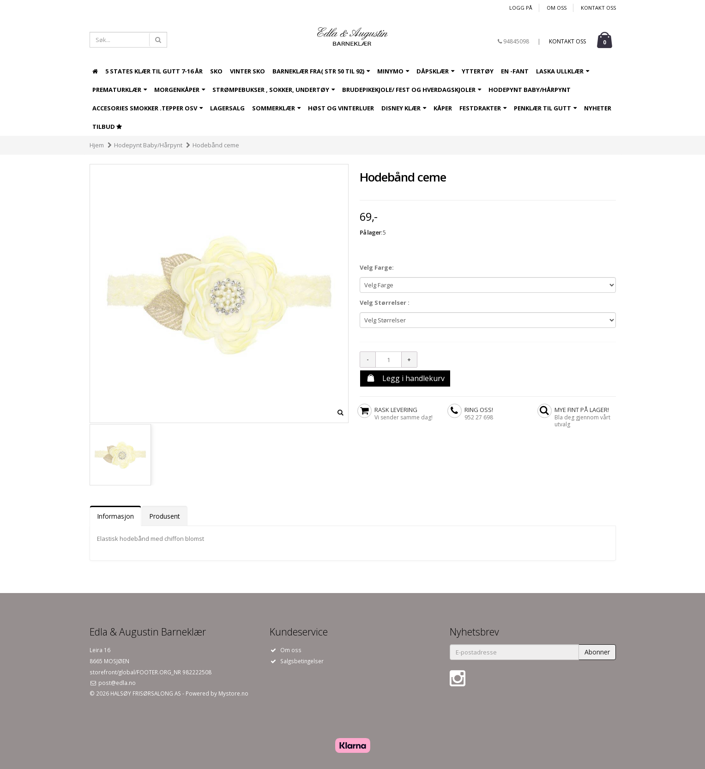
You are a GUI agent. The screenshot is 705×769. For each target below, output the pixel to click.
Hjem (97, 145)
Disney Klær (403, 108)
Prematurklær (119, 89)
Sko (216, 71)
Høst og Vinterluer (341, 108)
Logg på (520, 7)
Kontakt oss (598, 7)
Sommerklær (276, 108)
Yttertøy (478, 71)
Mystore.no (233, 693)
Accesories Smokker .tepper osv (147, 108)
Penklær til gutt (545, 108)
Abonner (597, 652)
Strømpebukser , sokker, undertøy (273, 89)
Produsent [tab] (164, 516)
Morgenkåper (179, 89)
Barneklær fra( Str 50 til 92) (321, 71)
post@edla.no (116, 682)
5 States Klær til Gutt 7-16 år (154, 71)
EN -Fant (515, 71)
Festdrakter (482, 108)
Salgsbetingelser (302, 661)
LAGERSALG (227, 108)
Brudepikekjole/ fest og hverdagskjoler (411, 89)
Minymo (393, 71)
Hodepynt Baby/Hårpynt (529, 89)
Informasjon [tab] (115, 516)
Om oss (556, 7)
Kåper (443, 108)
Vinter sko (247, 71)
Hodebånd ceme (216, 145)
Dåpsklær (435, 71)
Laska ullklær (562, 71)
